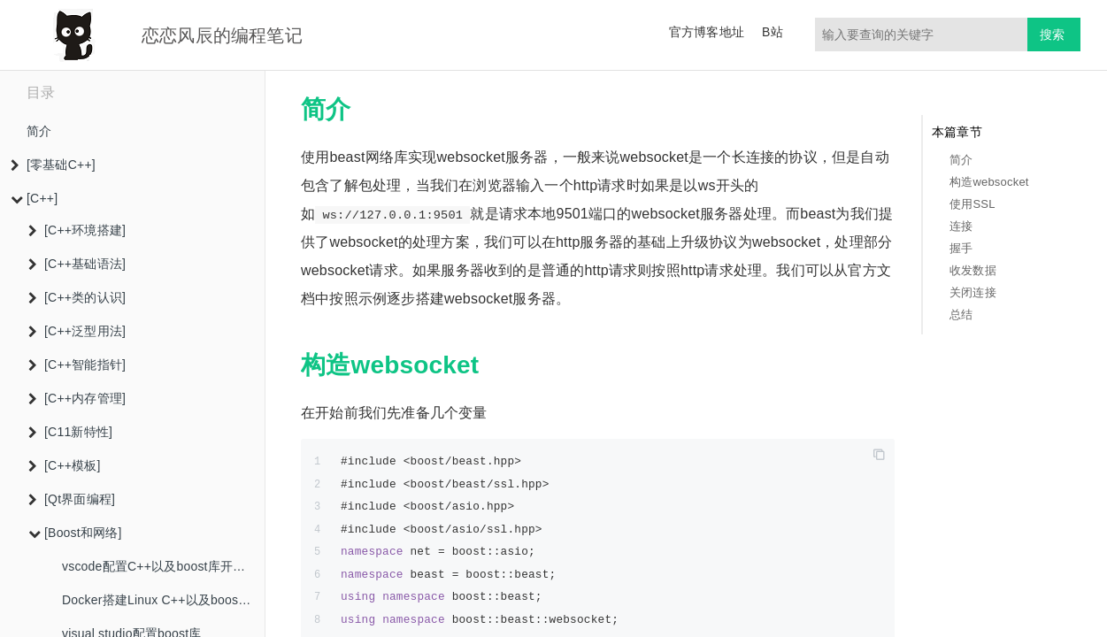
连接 (960, 226)
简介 (39, 131)
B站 (772, 32)
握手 (960, 248)
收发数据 (972, 270)
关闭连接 (972, 292)
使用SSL (972, 204)
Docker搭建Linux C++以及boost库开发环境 (163, 600)
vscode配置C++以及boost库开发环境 (163, 566)
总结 (960, 314)
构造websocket (989, 181)
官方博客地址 (706, 32)
